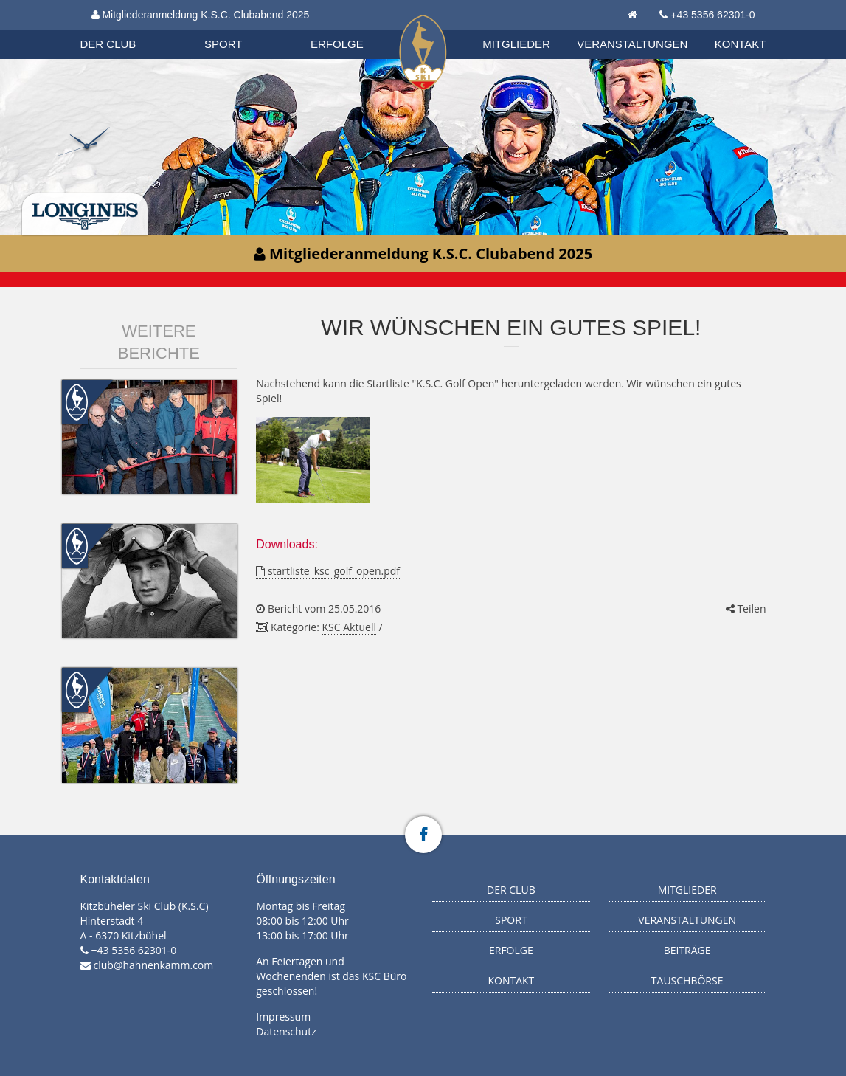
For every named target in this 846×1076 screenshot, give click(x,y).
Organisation (122, 29)
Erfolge (337, 44)
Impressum (283, 1017)
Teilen (746, 608)
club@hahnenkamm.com (154, 965)
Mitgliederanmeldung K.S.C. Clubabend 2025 (200, 15)
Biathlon (121, 29)
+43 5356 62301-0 (712, 15)
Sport (223, 44)
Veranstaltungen (632, 44)
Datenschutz (286, 1031)
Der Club (108, 44)
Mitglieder (516, 44)
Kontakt (740, 44)
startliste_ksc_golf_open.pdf (328, 571)
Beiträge (687, 950)
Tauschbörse (687, 980)
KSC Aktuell (349, 627)
